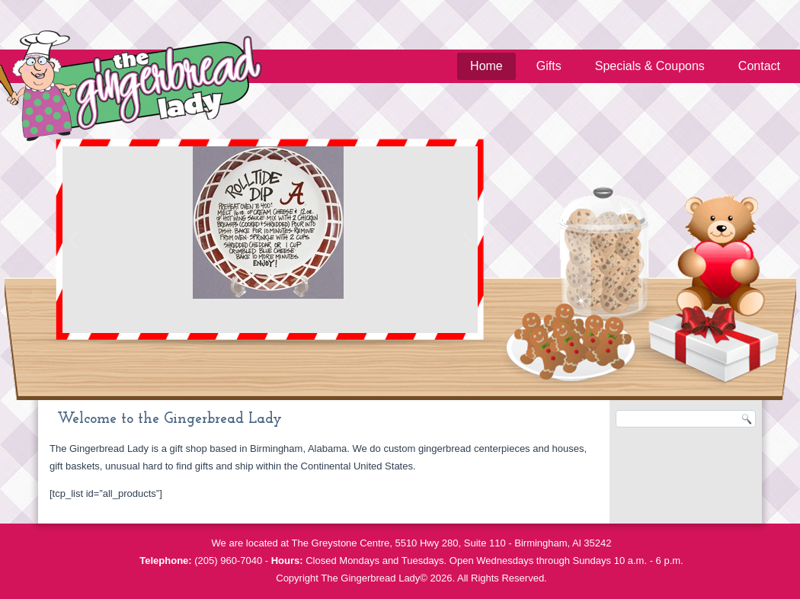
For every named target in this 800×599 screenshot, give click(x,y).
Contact (759, 65)
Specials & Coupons (650, 65)
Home (486, 65)
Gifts (549, 65)
